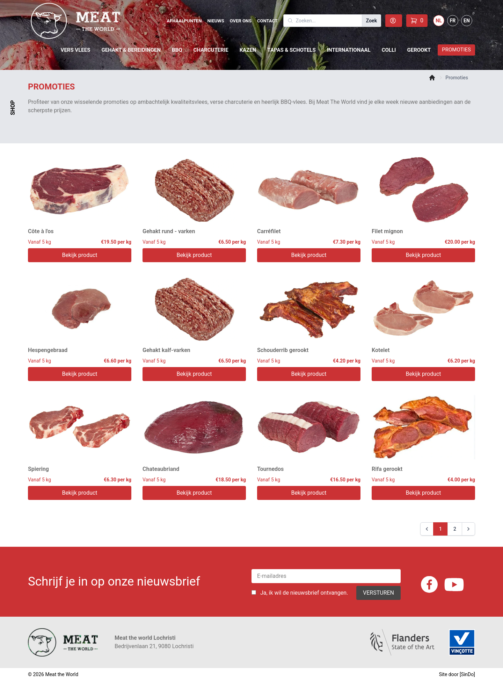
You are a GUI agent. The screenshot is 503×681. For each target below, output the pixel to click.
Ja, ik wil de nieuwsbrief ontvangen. (304, 592)
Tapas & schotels (291, 50)
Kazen (248, 50)
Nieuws (215, 20)
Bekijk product (79, 255)
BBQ (177, 50)
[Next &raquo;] (468, 529)
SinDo (467, 674)
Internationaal (349, 50)
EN (467, 20)
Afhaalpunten (184, 20)
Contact (267, 20)
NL (439, 20)
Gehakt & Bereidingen (131, 50)
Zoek (371, 20)
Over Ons (241, 20)
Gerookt (419, 50)
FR (453, 20)
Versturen (378, 592)
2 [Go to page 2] (454, 529)
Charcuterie (211, 50)
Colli (389, 50)
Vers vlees (75, 50)
